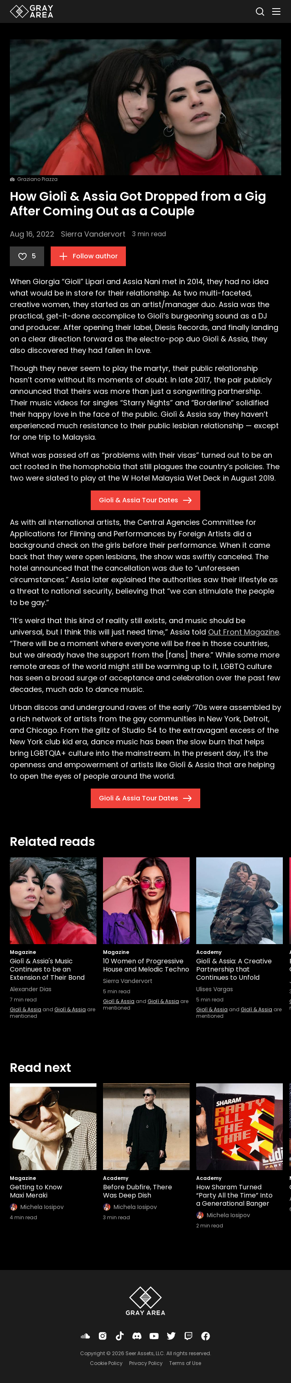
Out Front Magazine (243, 632)
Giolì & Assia (25, 1009)
